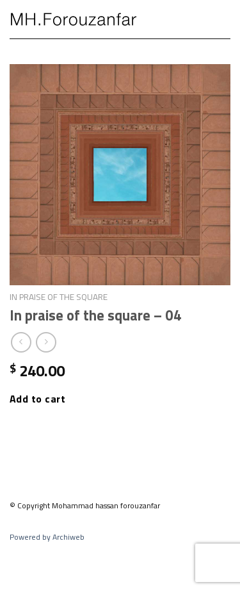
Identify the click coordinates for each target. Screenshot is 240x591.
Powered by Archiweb (47, 537)
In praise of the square (59, 296)
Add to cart (37, 398)
